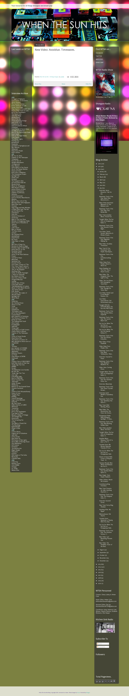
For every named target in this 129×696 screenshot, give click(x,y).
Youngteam (15, 159)
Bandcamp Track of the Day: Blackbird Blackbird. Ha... (106, 362)
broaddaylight (16, 325)
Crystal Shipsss (16, 314)
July (101, 188)
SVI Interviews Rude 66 (19, 182)
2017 (99, 575)
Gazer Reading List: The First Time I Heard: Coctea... (105, 270)
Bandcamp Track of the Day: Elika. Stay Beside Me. (106, 210)
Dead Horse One (17, 338)
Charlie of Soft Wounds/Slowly (21, 391)
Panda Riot (15, 301)
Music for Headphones (18, 186)
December (103, 561)
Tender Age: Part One (18, 365)
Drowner (14, 206)
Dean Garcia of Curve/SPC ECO (21, 109)
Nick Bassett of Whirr (18, 187)
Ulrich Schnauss (16, 102)
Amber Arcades (16, 383)
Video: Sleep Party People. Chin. (104, 347)
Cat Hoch (14, 355)
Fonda (13, 306)
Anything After (16, 271)
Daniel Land (15, 177)
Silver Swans (15, 323)
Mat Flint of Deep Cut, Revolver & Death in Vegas (20, 245)
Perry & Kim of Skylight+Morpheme (18, 161)
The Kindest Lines (17, 311)
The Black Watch (17, 253)
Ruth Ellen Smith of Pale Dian (20, 363)
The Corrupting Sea (17, 420)
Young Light (15, 328)
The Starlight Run (17, 416)
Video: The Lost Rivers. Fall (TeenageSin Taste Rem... (106, 282)
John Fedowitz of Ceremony (20, 316)
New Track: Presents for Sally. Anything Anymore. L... (105, 490)
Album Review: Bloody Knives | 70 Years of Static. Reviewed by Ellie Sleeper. (106, 118)
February (102, 174)
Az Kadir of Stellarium (18, 131)
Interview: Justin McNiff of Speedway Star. (106, 394)
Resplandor (15, 144)
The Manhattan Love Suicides (20, 370)
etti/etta (14, 453)
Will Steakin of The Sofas (19, 455)
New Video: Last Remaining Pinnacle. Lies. (105, 538)
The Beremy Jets (17, 448)
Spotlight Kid (15, 176)
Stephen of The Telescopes (20, 157)
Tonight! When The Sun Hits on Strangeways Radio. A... (106, 221)
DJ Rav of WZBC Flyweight (20, 273)
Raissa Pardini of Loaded (19, 350)
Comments (101, 647)
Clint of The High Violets (19, 136)
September (103, 552)
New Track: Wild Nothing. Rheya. (104, 406)
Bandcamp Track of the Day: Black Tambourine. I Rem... (106, 352)
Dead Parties (15, 238)
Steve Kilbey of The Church (20, 167)
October (102, 555)
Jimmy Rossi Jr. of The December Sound (18, 250)
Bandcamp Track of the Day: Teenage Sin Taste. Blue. (106, 288)
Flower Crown (16, 428)
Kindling (14, 396)
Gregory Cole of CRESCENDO (21, 361)
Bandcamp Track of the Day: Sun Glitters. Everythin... (106, 337)
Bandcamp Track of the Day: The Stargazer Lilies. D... (106, 496)
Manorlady (15, 259)
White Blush (15, 298)
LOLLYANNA (15, 465)
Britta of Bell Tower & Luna (20, 110)
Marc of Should (16, 229)
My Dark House (16, 403)
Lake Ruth (14, 435)
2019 (99, 581)
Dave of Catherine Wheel (19, 126)
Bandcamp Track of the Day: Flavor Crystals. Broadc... (106, 388)
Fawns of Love (16, 393)
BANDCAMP (99, 62)
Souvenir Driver (16, 263)
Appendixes (15, 351)
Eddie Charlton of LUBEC (19, 405)
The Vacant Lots (16, 114)
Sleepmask (15, 149)
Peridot (14, 368)
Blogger (88, 692)
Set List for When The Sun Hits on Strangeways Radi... (106, 325)
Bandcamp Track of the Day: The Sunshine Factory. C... (106, 532)
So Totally (15, 468)
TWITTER (99, 56)
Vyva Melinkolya (16, 443)
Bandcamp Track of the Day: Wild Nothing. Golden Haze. (106, 423)
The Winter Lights (17, 139)
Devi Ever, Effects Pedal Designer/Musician (19, 278)
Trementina (15, 408)
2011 (99, 166)
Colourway (15, 462)
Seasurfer (14, 401)
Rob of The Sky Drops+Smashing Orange (19, 120)
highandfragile (16, 427)
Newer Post (38, 84)
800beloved (15, 142)
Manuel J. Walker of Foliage (20, 415)
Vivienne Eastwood (17, 388)
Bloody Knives (16, 117)
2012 (99, 169)
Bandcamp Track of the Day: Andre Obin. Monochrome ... (106, 198)
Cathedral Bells (16, 458)
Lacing (13, 421)
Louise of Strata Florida (19, 336)
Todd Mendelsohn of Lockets (20, 286)
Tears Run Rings (16, 116)
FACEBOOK (99, 53)
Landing (14, 281)
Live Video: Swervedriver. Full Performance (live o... (106, 300)
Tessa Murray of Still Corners (20, 330)
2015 (99, 570)
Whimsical (15, 406)
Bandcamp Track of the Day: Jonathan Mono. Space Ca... (106, 470)
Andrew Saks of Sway (18, 283)
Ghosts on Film (16, 304)
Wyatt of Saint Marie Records (20, 288)
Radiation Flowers (17, 353)
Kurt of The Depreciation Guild (21, 132)
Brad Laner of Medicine (19, 172)
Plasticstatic (15, 418)
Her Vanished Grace (17, 234)
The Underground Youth (19, 321)
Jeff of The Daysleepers (19, 411)
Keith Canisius (16, 152)
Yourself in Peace (17, 258)
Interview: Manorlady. (105, 384)
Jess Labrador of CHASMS (19, 348)
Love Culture (15, 137)
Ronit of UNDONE (17, 378)
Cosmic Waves (16, 432)
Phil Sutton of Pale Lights (19, 440)
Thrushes (14, 226)
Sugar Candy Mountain (18, 400)
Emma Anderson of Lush (19, 105)
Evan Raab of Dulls (17, 413)
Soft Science (15, 445)
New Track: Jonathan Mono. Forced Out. (105, 215)
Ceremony (15, 127)
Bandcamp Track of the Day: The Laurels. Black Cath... (106, 318)
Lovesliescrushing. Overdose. (104, 485)
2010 (99, 164)
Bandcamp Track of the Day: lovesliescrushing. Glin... (106, 257)
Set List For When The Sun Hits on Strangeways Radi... (106, 452)
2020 (100, 583)
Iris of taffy (15, 410)
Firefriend (14, 447)
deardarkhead (15, 236)
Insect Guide (15, 134)
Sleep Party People (17, 151)
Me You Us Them (17, 156)
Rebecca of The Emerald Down (21, 386)
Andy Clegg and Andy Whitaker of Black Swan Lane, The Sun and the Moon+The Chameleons (21, 210)
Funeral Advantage (17, 398)
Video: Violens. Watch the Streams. (105, 480)
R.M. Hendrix (15, 291)
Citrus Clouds (16, 437)
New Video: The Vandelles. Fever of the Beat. (105, 544)
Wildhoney (15, 385)
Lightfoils (14, 326)
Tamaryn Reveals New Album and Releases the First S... (106, 464)
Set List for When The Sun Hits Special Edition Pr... (106, 331)
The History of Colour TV (19, 318)
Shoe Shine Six (16, 438)
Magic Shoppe (16, 450)
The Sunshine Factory (18, 104)
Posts (99, 644)
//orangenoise (16, 164)
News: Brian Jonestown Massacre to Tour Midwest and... (106, 204)
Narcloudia (15, 457)
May (101, 182)
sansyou (14, 233)
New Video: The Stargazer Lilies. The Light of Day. (106, 276)
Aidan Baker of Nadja (18, 241)
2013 (99, 564)
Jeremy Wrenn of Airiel (19, 189)
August (102, 550)
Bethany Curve (16, 463)
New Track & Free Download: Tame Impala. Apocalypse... (106, 249)
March (102, 177)
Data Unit (14, 214)
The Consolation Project (19, 174)
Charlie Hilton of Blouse (19, 331)
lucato (78, 692)
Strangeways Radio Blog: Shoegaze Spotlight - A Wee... (105, 417)
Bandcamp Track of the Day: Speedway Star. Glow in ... (106, 400)
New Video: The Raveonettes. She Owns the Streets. (105, 411)
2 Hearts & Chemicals (18, 274)
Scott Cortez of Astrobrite (20, 100)
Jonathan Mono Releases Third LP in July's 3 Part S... (106, 440)
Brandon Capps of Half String (20, 248)
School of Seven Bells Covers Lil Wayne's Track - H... (105, 458)
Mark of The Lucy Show (19, 219)
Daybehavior (15, 309)
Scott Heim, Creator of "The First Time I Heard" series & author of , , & (20, 267)
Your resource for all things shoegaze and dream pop (31, 6)
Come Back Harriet (17, 284)
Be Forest (14, 239)
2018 (99, 578)
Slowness (14, 194)
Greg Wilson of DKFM (18, 356)
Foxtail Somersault (17, 196)
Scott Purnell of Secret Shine (20, 129)
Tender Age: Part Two (18, 373)
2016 (99, 572)
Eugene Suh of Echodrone (19, 433)
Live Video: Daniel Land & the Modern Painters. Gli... (106, 294)
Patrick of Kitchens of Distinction (18, 217)
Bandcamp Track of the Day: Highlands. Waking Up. (106, 239)
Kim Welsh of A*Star (18, 276)
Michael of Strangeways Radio (21, 221)
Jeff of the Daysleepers (19, 112)
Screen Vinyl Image (17, 107)
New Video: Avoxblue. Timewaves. (105, 244)
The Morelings (16, 425)
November (103, 558)
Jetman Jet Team (16, 319)
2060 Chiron (15, 228)
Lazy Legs (15, 375)
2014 (99, 567)
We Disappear (20, 269)
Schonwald (15, 358)
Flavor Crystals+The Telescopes (18, 380)
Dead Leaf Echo (16, 171)
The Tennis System (17, 289)
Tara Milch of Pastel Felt (19, 423)
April (101, 180)
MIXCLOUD (99, 59)
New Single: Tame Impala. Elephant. (104, 476)
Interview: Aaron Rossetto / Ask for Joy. (105, 192)
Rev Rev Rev (15, 371)
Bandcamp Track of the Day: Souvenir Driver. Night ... (106, 227)
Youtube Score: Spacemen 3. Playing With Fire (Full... (106, 520)
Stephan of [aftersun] (18, 192)
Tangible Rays (16, 395)
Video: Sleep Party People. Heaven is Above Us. (105, 263)
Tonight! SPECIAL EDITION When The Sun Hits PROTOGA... (106, 306)
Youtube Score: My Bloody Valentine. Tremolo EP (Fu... (105, 446)
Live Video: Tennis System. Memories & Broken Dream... (106, 233)
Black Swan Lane (16, 204)
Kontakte (14, 179)
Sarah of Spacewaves (18, 191)
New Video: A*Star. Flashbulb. (105, 342)
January (102, 171)
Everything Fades (17, 376)
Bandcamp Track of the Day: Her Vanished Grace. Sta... (106, 379)
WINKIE (14, 366)
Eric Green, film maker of (19, 293)
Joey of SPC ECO (17, 122)
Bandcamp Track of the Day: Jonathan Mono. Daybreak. (106, 312)
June (101, 185)
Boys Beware (15, 166)
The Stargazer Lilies (18, 181)
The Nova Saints (16, 231)
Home (63, 84)
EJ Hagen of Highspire (18, 99)
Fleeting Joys (15, 141)
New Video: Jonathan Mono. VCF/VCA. (105, 428)
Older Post (89, 84)
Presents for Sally (17, 124)
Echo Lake (15, 308)
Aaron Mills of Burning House (20, 442)
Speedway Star (16, 261)
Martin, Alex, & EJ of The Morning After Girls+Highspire (21, 201)
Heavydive (15, 452)
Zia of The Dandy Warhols (20, 169)
